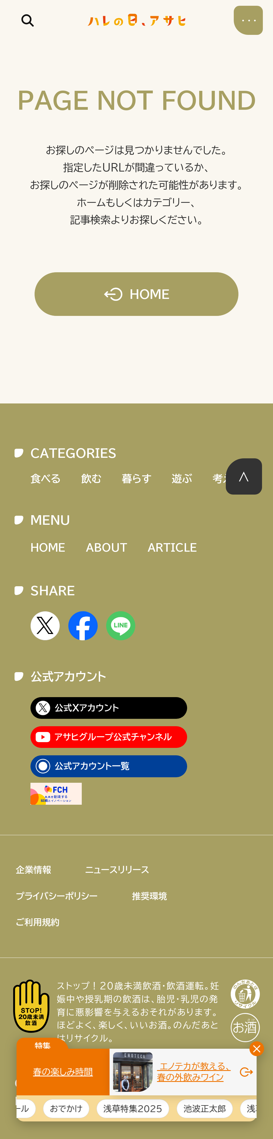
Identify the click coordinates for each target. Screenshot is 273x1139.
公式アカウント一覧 (92, 766)
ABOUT (106, 547)
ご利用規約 (38, 922)
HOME (150, 294)
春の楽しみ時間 (63, 1071)
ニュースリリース (117, 869)
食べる (45, 478)
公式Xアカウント (87, 707)
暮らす (136, 478)
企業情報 (33, 869)
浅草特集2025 (140, 1108)
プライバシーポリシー (57, 896)
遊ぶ (182, 478)
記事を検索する (27, 20)
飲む (91, 478)
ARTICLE (172, 547)
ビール (24, 1108)
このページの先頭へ (244, 476)
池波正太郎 (212, 1108)
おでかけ (73, 1108)
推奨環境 (149, 896)
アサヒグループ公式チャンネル (113, 737)
